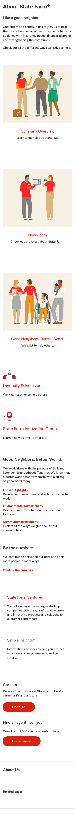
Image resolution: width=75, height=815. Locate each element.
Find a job (18, 707)
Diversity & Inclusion (22, 385)
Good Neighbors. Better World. (37, 339)
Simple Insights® (21, 640)
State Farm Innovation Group (30, 429)
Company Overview (37, 131)
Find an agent (21, 741)
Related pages (34, 792)
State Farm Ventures (25, 597)
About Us (11, 770)
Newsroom (37, 235)
